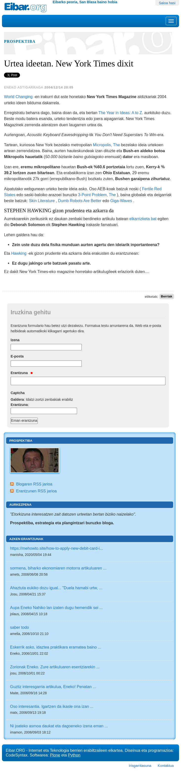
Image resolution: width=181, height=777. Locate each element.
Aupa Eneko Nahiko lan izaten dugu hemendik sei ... (56, 607)
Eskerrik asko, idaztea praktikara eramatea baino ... (55, 647)
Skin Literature (42, 200)
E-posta (17, 356)
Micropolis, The (106, 145)
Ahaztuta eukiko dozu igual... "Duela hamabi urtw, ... (56, 588)
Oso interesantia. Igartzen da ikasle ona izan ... (51, 706)
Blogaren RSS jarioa (34, 484)
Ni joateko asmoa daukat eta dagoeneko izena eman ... (59, 726)
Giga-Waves (121, 200)
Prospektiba (19, 41)
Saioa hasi (167, 3)
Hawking (18, 253)
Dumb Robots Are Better (79, 200)
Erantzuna (22, 373)
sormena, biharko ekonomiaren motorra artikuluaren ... (58, 568)
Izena (15, 340)
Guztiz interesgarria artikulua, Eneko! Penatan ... (53, 686)
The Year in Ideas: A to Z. (121, 112)
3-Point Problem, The (97, 194)
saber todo (19, 627)
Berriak (166, 296)
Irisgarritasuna (140, 766)
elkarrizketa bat (143, 218)
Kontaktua (166, 766)
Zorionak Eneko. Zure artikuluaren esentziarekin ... (55, 667)
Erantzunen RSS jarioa (36, 491)
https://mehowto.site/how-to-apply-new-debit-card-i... (56, 548)
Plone (55, 755)
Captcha (18, 393)
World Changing (18, 96)
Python (74, 755)
